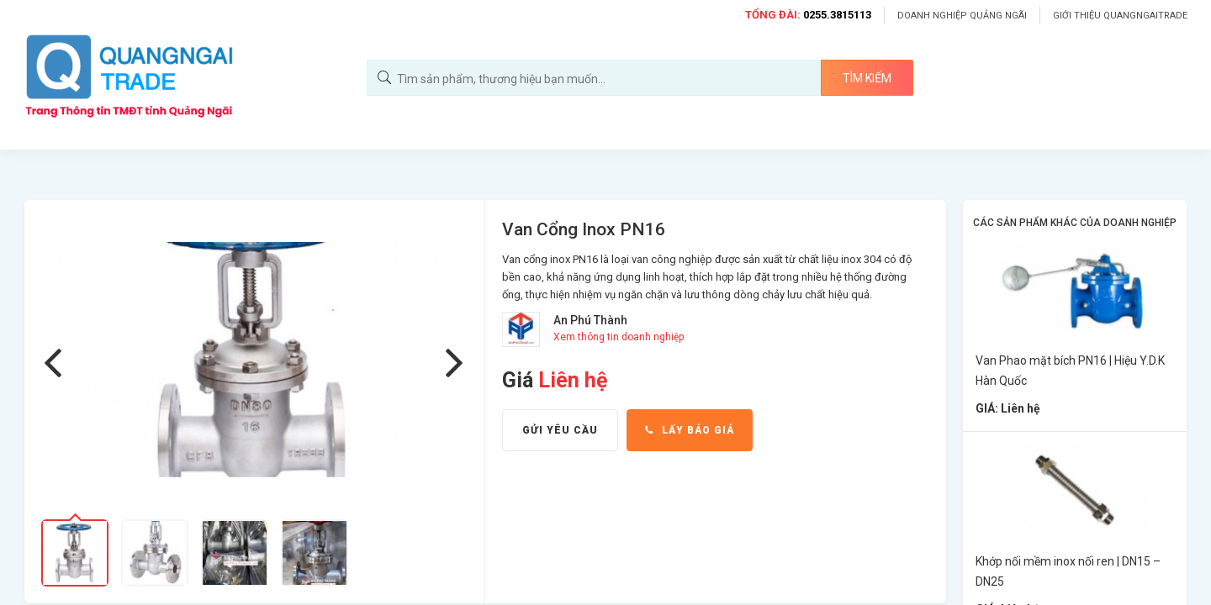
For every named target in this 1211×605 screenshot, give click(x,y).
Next (457, 363)
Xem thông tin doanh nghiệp (618, 337)
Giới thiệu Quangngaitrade (1120, 15)
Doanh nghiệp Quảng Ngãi (962, 15)
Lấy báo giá (689, 430)
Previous (56, 363)
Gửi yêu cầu (560, 430)
